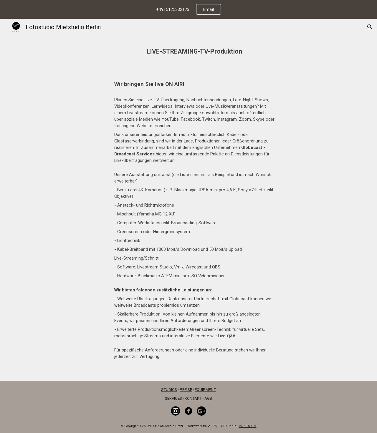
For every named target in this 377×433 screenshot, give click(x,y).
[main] (188, 47)
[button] (370, 27)
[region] (188, 9)
